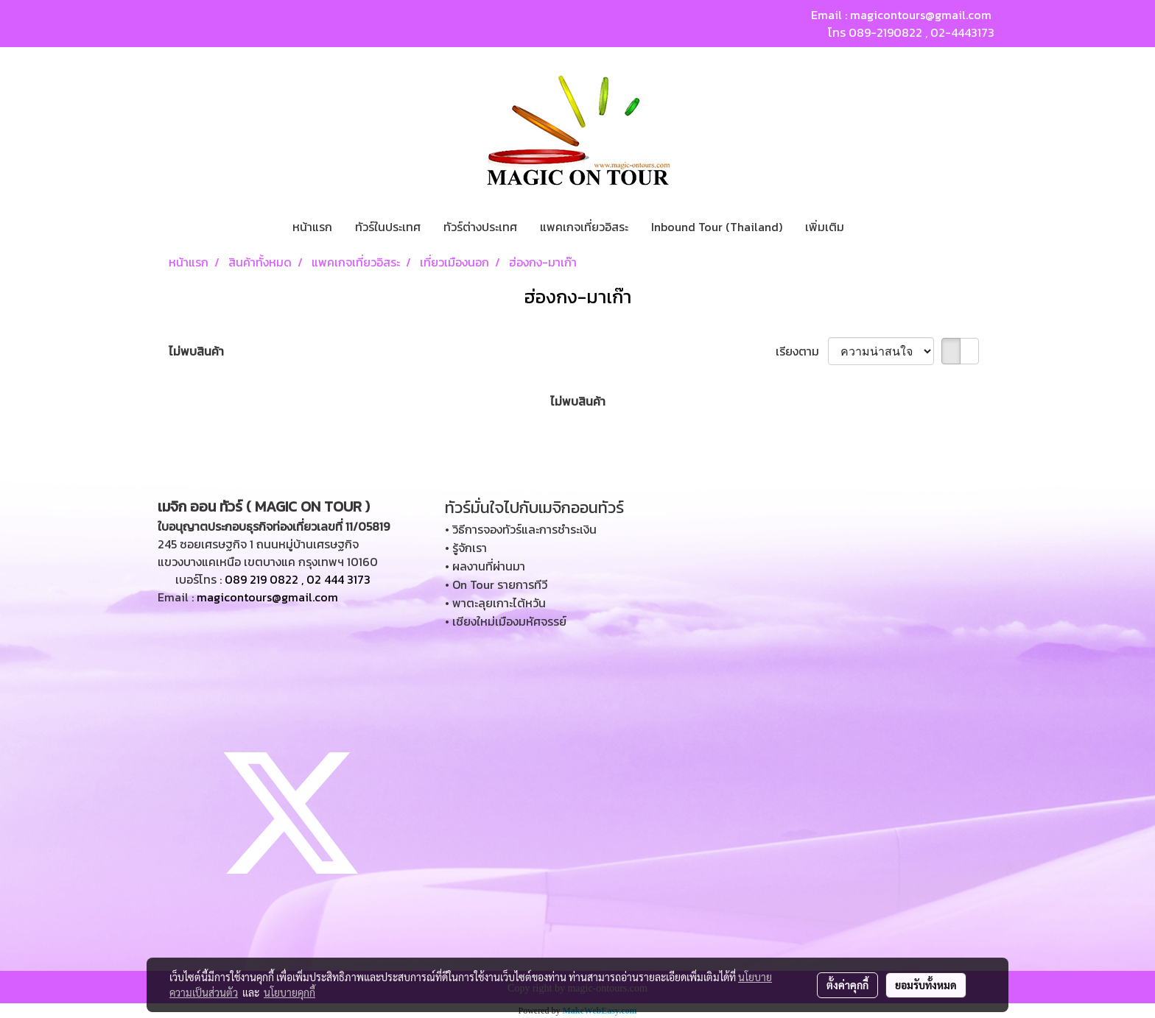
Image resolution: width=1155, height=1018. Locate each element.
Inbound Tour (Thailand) (716, 227)
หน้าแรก (312, 227)
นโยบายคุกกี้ (289, 992)
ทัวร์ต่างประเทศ (480, 227)
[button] (868, 227)
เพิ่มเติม (824, 227)
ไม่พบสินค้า (196, 351)
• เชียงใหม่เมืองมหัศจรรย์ (505, 621)
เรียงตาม (802, 351)
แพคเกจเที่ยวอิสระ (584, 227)
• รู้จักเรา (466, 547)
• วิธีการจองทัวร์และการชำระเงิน (521, 529)
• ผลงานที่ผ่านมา (485, 566)
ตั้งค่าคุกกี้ (847, 985)
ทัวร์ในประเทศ (388, 227)
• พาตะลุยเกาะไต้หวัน (495, 603)
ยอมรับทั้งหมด (926, 985)
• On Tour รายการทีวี (496, 584)
